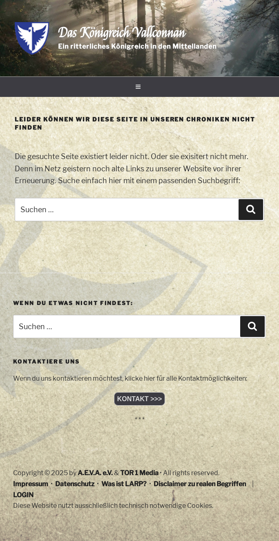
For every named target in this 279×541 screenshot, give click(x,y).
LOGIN (23, 495)
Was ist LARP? (124, 484)
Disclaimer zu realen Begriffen (200, 484)
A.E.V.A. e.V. (95, 473)
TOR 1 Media (139, 473)
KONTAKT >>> (139, 398)
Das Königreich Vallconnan (121, 33)
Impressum (30, 484)
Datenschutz (74, 484)
